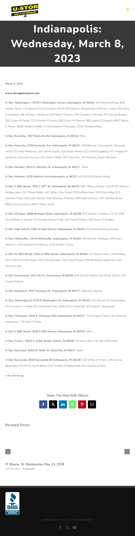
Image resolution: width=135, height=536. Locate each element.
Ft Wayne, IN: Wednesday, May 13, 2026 (34, 464)
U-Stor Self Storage (14, 375)
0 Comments (29, 468)
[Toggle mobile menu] (128, 10)
